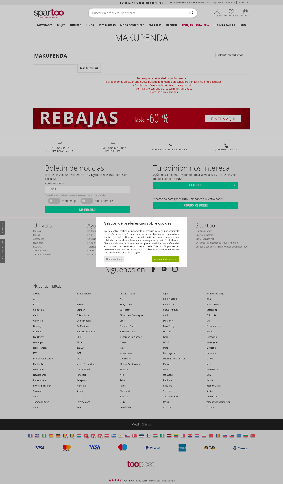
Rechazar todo (114, 259)
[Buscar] (191, 13)
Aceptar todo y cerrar (165, 259)
